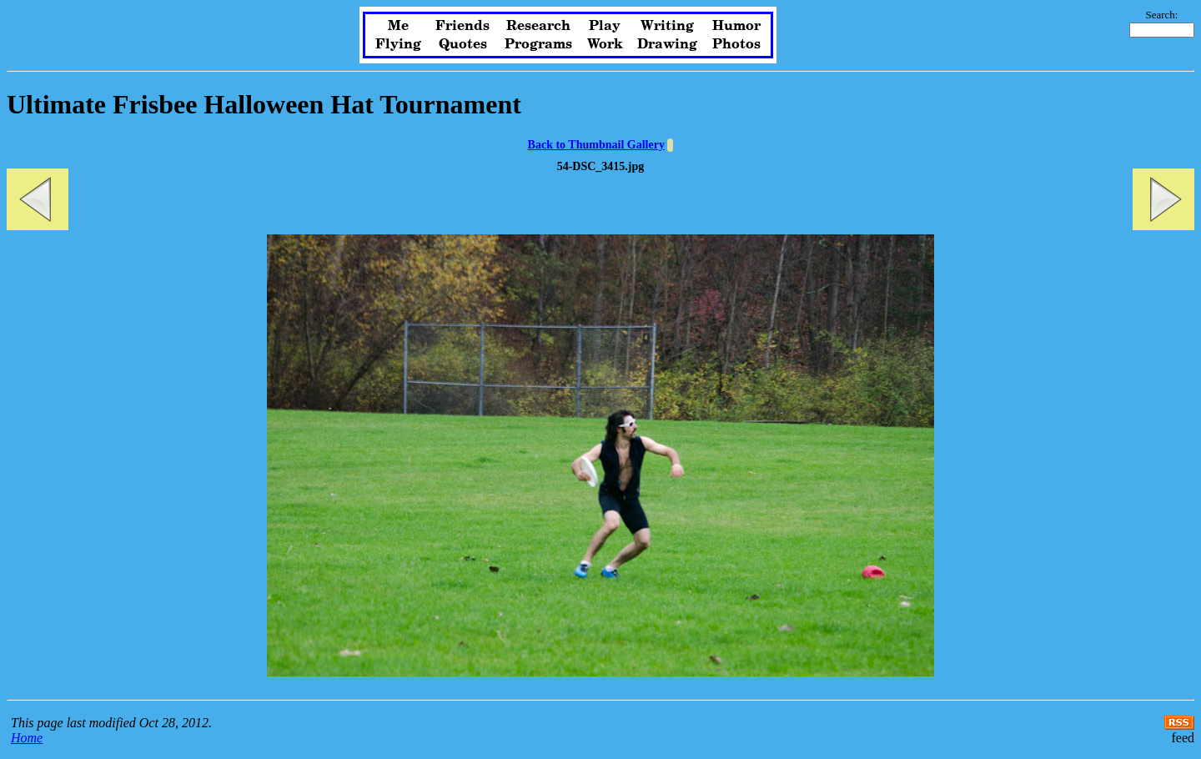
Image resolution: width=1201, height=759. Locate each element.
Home (27, 738)
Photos (736, 44)
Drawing (667, 44)
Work (605, 44)
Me (398, 26)
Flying (398, 44)
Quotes (463, 44)
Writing (667, 26)
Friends (462, 26)
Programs (538, 44)
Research (538, 26)
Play (605, 26)
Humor (736, 26)
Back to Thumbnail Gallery (596, 144)
